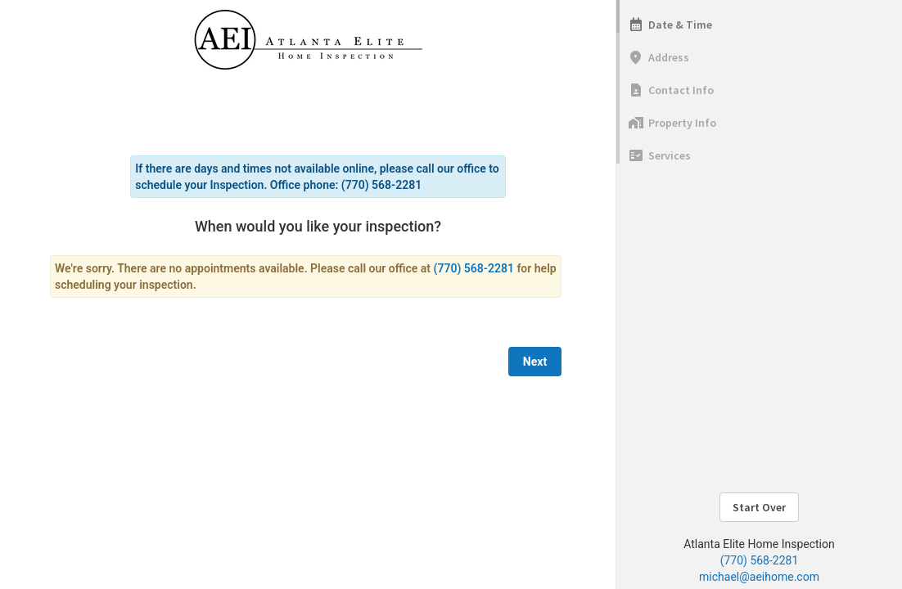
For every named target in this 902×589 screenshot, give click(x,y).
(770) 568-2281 (759, 560)
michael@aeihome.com (759, 576)
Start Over (759, 507)
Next (535, 361)
